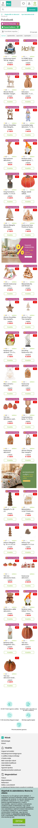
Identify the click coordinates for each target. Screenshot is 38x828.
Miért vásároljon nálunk (8, 760)
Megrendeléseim (6, 780)
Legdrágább (27, 35)
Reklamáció (5, 782)
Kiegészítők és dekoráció (12, 14)
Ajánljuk (3, 35)
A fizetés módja (6, 758)
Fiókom (3, 778)
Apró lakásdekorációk (27, 14)
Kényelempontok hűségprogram (11, 753)
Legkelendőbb (11, 35)
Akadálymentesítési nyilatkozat (11, 770)
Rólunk (3, 743)
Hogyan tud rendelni (7, 751)
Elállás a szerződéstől (8, 785)
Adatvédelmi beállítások (8, 763)
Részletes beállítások (19, 825)
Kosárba (10, 68)
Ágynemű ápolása (7, 767)
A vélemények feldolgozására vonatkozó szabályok (17, 787)
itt (10, 817)
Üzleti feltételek (6, 765)
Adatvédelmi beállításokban (21, 814)
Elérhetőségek (5, 741)
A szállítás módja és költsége (10, 756)
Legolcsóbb (19, 35)
